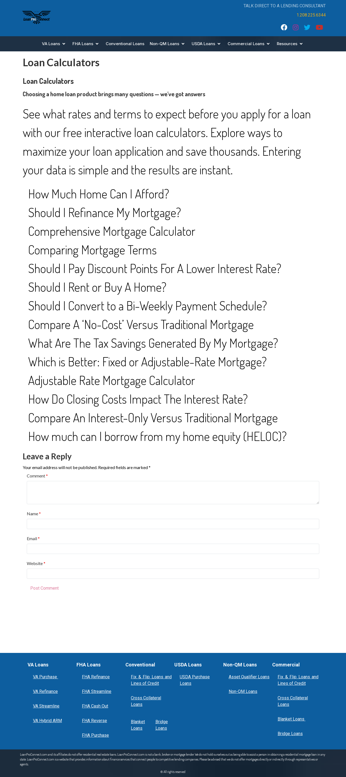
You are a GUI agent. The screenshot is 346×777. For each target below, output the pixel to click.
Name (33, 513)
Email (32, 538)
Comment (36, 475)
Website (35, 563)
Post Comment (44, 588)
